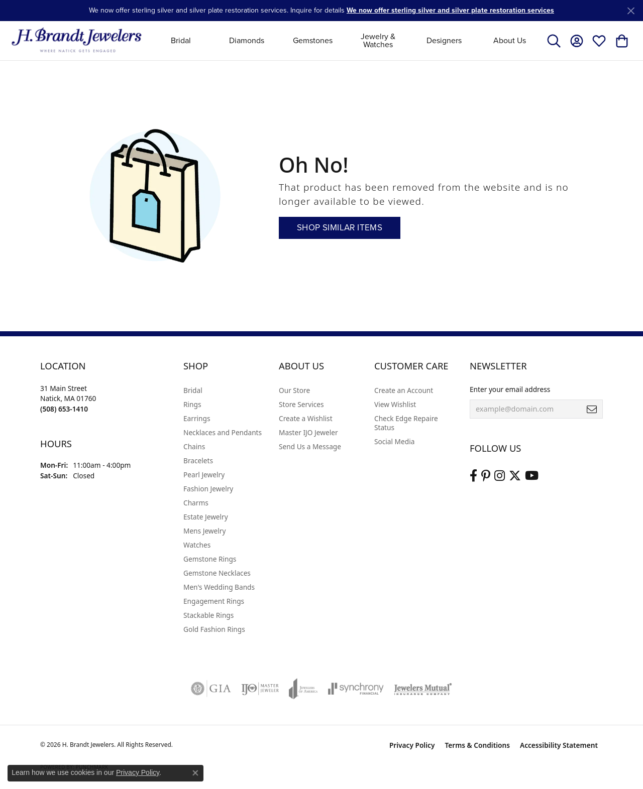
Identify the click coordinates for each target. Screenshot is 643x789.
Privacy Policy (412, 745)
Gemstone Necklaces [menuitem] (217, 573)
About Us (509, 40)
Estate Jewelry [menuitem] (205, 516)
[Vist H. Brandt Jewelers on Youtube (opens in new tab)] (532, 476)
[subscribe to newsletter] (591, 409)
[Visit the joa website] (303, 688)
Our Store (294, 390)
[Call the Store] (64, 409)
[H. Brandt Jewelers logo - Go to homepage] (76, 40)
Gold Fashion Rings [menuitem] (214, 629)
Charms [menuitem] (195, 502)
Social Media (394, 441)
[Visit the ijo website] (260, 688)
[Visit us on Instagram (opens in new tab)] (499, 476)
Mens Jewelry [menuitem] (204, 531)
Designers (444, 40)
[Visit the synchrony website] (356, 688)
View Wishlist (395, 404)
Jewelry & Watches (378, 40)
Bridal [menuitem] (192, 390)
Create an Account (403, 390)
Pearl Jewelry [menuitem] (204, 474)
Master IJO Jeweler (308, 432)
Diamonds (246, 40)
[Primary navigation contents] (345, 40)
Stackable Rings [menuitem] (208, 615)
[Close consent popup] (195, 773)
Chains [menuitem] (194, 446)
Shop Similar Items (339, 227)
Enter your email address (510, 389)
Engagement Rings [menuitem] (213, 601)
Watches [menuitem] (196, 545)
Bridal (181, 40)
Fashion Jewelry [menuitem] (208, 488)
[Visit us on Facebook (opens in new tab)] (473, 476)
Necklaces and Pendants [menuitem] (222, 432)
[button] (554, 41)
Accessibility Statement (559, 745)
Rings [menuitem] (192, 404)
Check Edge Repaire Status (406, 423)
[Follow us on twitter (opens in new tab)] (515, 476)
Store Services (301, 404)
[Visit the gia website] (211, 688)
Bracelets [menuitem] (198, 460)
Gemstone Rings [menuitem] (209, 559)
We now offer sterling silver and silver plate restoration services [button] (450, 10)
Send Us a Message (310, 446)
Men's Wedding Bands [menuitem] (219, 587)
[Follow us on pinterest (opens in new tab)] (485, 476)
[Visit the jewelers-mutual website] (423, 688)
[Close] (630, 11)
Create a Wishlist (306, 418)
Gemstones (313, 40)
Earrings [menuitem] (196, 418)
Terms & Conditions (477, 745)
